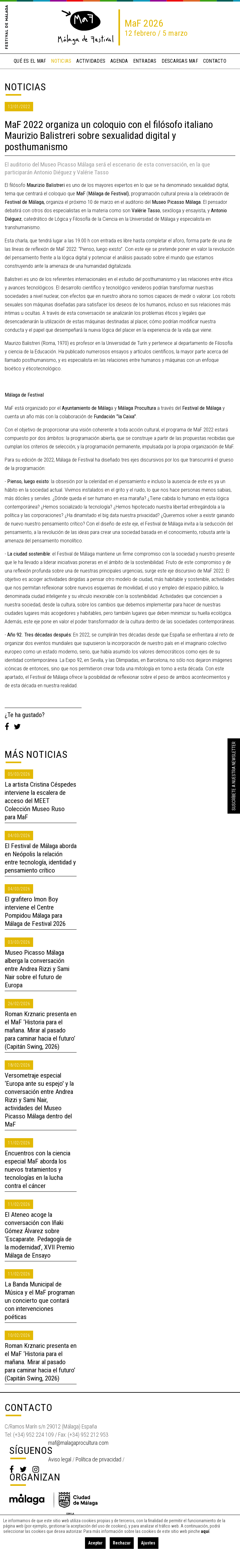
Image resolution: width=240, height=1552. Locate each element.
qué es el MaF (30, 61)
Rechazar (122, 1542)
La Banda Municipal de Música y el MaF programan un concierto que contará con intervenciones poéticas (40, 1300)
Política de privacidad (98, 1459)
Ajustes (148, 1542)
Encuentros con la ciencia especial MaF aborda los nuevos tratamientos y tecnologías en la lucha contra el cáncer (37, 1169)
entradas (145, 61)
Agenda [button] (119, 61)
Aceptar (95, 1542)
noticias (61, 61)
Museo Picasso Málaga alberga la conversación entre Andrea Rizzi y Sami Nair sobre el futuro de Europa (37, 969)
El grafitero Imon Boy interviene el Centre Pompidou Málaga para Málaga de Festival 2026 (35, 911)
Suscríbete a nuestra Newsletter (233, 776)
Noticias (25, 87)
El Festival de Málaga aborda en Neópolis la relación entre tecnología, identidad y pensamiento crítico (41, 858)
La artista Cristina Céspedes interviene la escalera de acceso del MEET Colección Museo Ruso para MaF (40, 801)
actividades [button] (90, 61)
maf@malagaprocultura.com (78, 1442)
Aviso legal (59, 1459)
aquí (205, 1531)
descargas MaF (180, 61)
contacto (214, 61)
